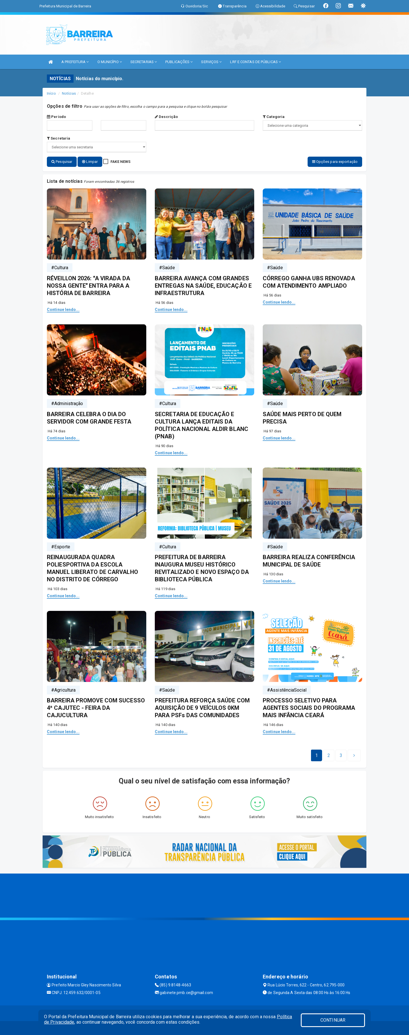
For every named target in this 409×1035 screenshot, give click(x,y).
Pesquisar (61, 161)
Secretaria (58, 138)
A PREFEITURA (75, 62)
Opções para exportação (335, 161)
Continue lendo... (63, 309)
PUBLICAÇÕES (179, 62)
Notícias (69, 93)
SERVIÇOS (211, 62)
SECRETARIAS (143, 62)
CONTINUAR (332, 1020)
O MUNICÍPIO (109, 62)
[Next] (341, 755)
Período (56, 117)
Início (51, 93)
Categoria (274, 117)
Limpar (90, 161)
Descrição (166, 117)
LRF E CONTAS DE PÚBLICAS (255, 62)
